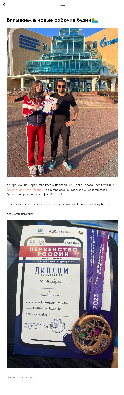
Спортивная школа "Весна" (25, 189)
